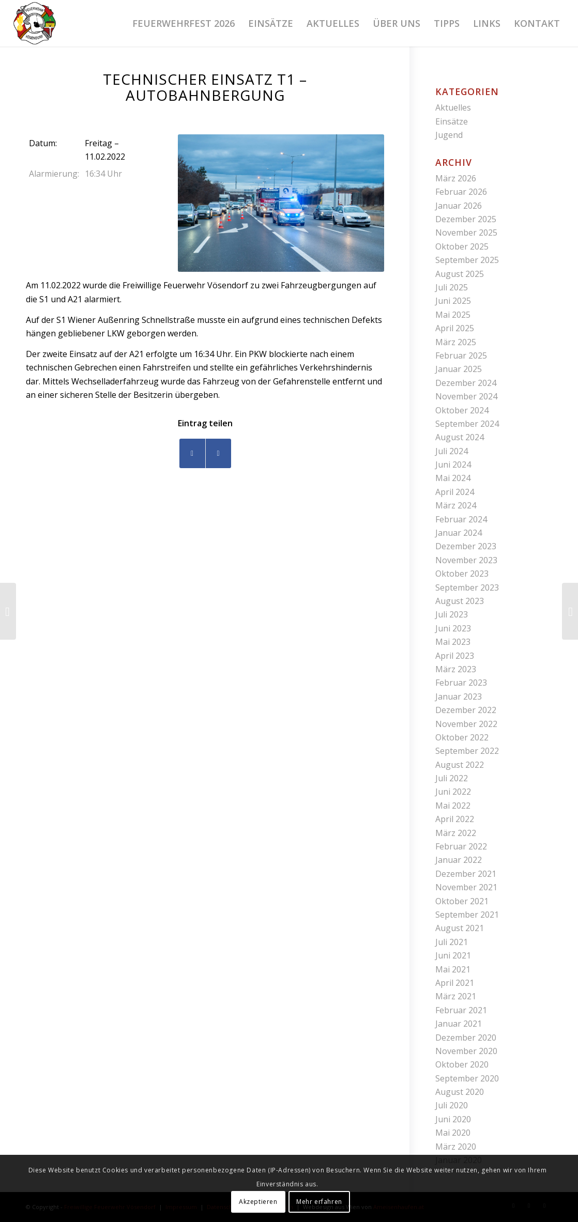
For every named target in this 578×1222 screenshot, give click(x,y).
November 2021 (466, 887)
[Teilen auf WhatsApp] (218, 453)
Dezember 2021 (465, 873)
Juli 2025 (451, 287)
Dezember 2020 (465, 1037)
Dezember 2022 (465, 710)
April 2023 (454, 655)
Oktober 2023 (462, 573)
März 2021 (455, 996)
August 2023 (459, 601)
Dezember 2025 (465, 219)
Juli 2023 (451, 614)
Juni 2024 (453, 464)
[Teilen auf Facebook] (192, 453)
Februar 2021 (461, 1010)
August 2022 (459, 764)
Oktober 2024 (462, 410)
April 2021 (454, 982)
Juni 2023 (453, 628)
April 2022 (454, 819)
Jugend (449, 135)
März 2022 (455, 833)
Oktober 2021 (462, 901)
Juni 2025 (453, 300)
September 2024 (467, 423)
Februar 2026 (461, 191)
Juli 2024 (451, 451)
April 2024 (454, 492)
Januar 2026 (458, 205)
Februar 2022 (461, 846)
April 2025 (454, 328)
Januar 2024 (458, 532)
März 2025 (455, 342)
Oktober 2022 (462, 737)
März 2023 (455, 669)
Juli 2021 (451, 942)
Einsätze (451, 121)
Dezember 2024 (465, 383)
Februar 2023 (461, 682)
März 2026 (455, 178)
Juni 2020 (453, 1119)
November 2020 (466, 1051)
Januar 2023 (458, 696)
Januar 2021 (458, 1023)
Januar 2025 (458, 369)
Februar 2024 (461, 519)
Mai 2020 (452, 1132)
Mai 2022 (452, 805)
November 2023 (466, 560)
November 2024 (466, 396)
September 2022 (467, 750)
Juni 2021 (453, 955)
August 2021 (459, 928)
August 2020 (459, 1091)
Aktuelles (453, 107)
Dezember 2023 (465, 546)
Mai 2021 (452, 969)
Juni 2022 (453, 791)
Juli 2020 (451, 1105)
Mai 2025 (452, 314)
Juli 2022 (451, 778)
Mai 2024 (452, 478)
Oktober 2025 (462, 246)
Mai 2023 (452, 641)
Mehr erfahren (319, 1201)
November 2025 (466, 232)
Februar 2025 (461, 355)
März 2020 (455, 1146)
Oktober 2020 (462, 1064)
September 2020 (467, 1078)
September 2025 (467, 260)
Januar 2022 (458, 859)
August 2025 (459, 274)
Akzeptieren (258, 1201)
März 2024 (455, 505)
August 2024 (459, 437)
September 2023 (467, 587)
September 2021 (467, 914)
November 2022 (466, 724)
